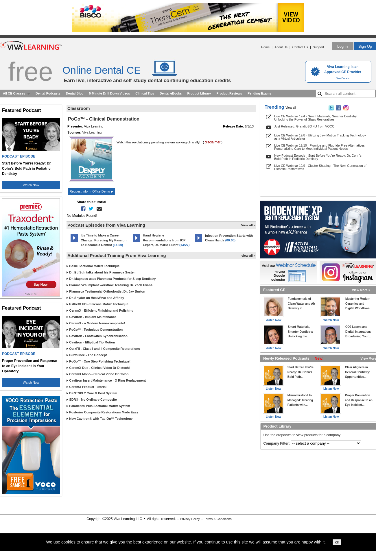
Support (318, 47)
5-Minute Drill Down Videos (109, 93)
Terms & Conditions (217, 519)
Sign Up (365, 46)
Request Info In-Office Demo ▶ (91, 191)
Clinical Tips (144, 93)
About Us (280, 47)
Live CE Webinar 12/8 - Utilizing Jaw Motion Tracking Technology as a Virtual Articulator (320, 137)
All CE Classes (14, 93)
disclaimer (212, 142)
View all (290, 107)
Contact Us (300, 47)
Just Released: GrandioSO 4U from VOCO (304, 126)
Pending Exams (259, 93)
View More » (361, 290)
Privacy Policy (190, 519)
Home (265, 47)
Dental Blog (75, 93)
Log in (342, 46)
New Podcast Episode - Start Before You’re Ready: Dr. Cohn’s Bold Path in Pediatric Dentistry (318, 157)
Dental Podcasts (48, 93)
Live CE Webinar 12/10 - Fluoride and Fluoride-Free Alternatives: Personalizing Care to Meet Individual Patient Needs (320, 147)
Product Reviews (229, 93)
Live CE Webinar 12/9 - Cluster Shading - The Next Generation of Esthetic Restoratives (320, 167)
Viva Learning (92, 132)
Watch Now (31, 185)
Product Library (199, 93)
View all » (248, 225)
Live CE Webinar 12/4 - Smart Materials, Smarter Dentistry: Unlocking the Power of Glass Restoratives (315, 117)
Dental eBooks (171, 93)
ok (337, 542)
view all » (248, 255)
